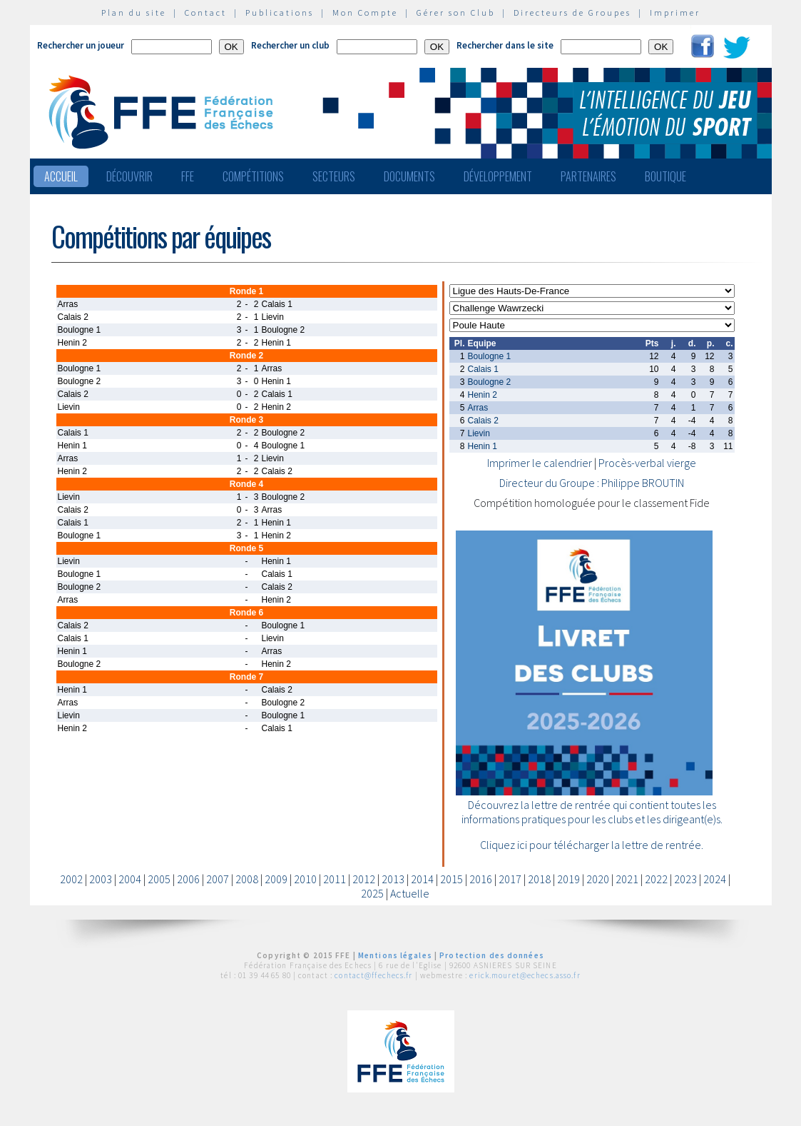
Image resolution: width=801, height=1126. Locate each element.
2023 (685, 879)
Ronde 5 (246, 548)
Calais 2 (483, 421)
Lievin (479, 433)
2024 (714, 879)
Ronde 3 (246, 420)
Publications (279, 12)
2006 (188, 879)
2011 (334, 879)
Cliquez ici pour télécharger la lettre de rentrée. (591, 845)
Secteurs (333, 176)
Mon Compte (365, 12)
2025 (372, 893)
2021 (627, 879)
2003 (100, 879)
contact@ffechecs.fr (373, 975)
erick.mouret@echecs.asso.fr (524, 975)
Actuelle (409, 893)
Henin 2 (482, 395)
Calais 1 (483, 369)
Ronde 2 (246, 356)
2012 (363, 879)
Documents (409, 176)
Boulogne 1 (489, 356)
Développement (498, 176)
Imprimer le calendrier (539, 463)
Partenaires (588, 176)
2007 (217, 879)
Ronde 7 (246, 677)
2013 (393, 879)
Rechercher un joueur (80, 45)
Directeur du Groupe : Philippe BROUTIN (591, 483)
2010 (305, 879)
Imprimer (675, 12)
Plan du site (133, 12)
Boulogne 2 (489, 382)
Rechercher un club (290, 45)
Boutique (665, 176)
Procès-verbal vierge (647, 463)
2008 (246, 879)
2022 (656, 879)
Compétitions (253, 176)
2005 (159, 879)
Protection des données (491, 955)
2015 (451, 879)
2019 (568, 879)
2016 (480, 879)
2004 (129, 879)
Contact (206, 12)
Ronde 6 (246, 613)
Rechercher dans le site (504, 45)
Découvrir (129, 176)
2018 (539, 879)
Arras (478, 408)
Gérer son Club (456, 12)
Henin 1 (482, 446)
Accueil (61, 176)
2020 (597, 879)
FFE (187, 176)
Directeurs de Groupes (572, 12)
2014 (422, 879)
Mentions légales (395, 955)
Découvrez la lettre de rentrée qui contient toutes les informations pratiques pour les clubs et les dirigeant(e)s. (592, 812)
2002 (71, 879)
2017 (510, 879)
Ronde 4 (246, 484)
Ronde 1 (246, 291)
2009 (276, 879)
